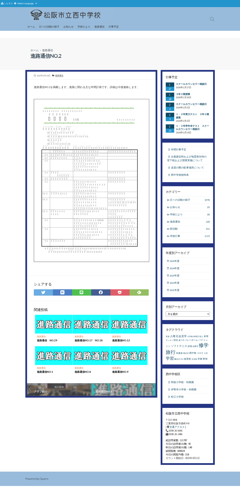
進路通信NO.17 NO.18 (88, 340)
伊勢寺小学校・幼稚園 (183, 391)
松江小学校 (177, 398)
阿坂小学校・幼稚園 (182, 384)
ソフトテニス (179, 347)
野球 (205, 360)
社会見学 (181, 337)
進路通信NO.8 (83, 371)
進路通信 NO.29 (47, 340)
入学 (206, 355)
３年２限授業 (183, 93)
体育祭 (187, 360)
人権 (172, 337)
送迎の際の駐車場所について (187, 168)
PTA (181, 361)
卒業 (200, 360)
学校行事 (190, 237)
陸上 (201, 338)
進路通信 (99, 26)
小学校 (190, 338)
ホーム (31, 26)
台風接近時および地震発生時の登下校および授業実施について (187, 158)
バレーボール (191, 341)
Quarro (44, 480)
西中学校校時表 (180, 175)
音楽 (167, 338)
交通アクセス (177, 429)
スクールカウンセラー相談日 (191, 84)
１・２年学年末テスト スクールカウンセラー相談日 (192, 127)
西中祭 (192, 354)
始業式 (195, 348)
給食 (190, 348)
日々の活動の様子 (49, 26)
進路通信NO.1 (45, 371)
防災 (176, 341)
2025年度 (175, 262)
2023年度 (175, 277)
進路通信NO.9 (120, 371)
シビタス (8, 3)
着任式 (186, 355)
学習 (170, 360)
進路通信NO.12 (121, 340)
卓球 (206, 337)
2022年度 (175, 284)
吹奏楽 (179, 354)
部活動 (190, 230)
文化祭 (194, 361)
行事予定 (114, 26)
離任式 (177, 361)
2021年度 (175, 291)
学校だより (84, 26)
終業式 (196, 338)
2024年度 (175, 269)
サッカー (169, 342)
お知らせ (68, 26)
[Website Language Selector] (27, 3)
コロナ (200, 354)
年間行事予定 (178, 149)
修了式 (181, 342)
